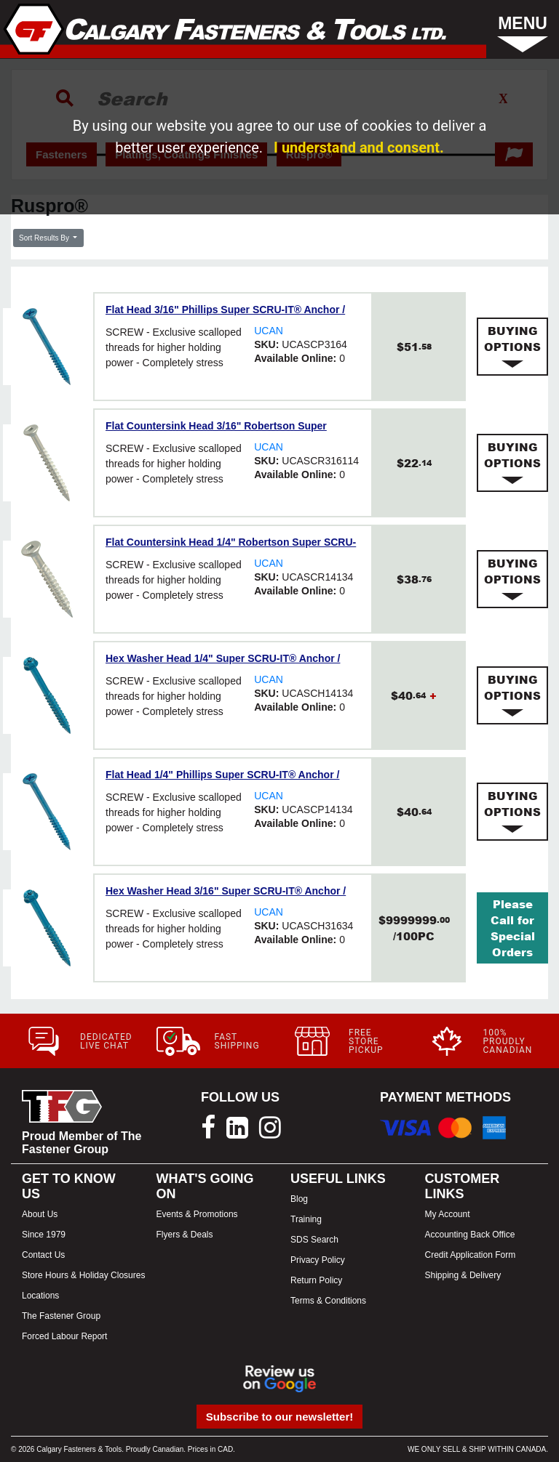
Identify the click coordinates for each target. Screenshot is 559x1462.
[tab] (512, 347)
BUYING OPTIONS (512, 347)
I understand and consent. (359, 147)
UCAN (268, 330)
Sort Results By (45, 238)
